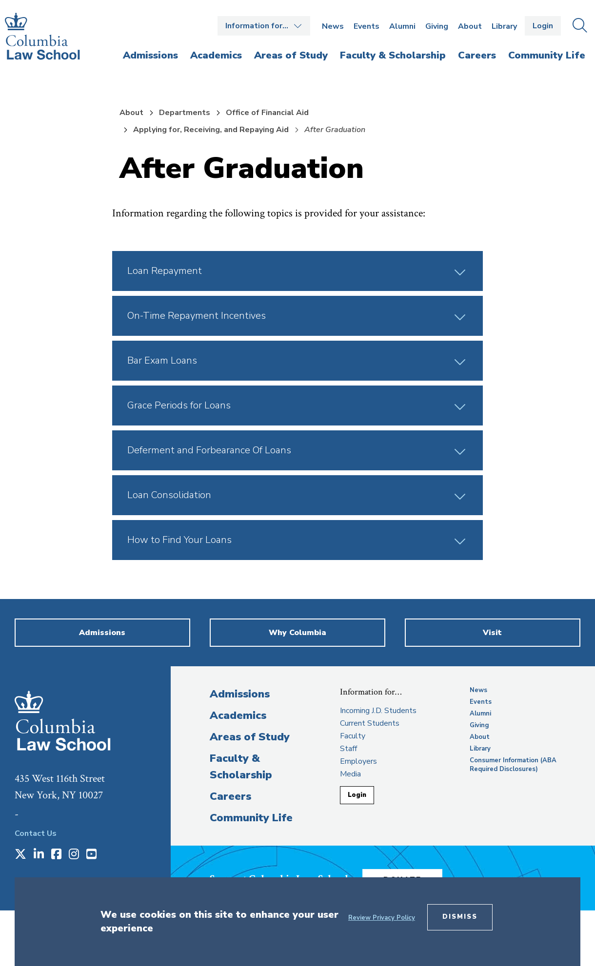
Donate (414, 876)
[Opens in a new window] (20, 855)
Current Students (369, 723)
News (333, 26)
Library (504, 26)
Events (366, 26)
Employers (358, 761)
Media (350, 774)
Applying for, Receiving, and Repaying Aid (211, 129)
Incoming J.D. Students (378, 710)
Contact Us (36, 833)
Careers (230, 796)
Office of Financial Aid (267, 112)
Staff (348, 748)
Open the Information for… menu (264, 26)
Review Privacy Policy (381, 917)
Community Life (251, 818)
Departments (184, 112)
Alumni (402, 26)
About (470, 26)
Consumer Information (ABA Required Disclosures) (513, 764)
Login (543, 25)
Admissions (240, 694)
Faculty (352, 736)
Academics (238, 715)
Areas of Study (250, 737)
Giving (436, 26)
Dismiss (459, 916)
